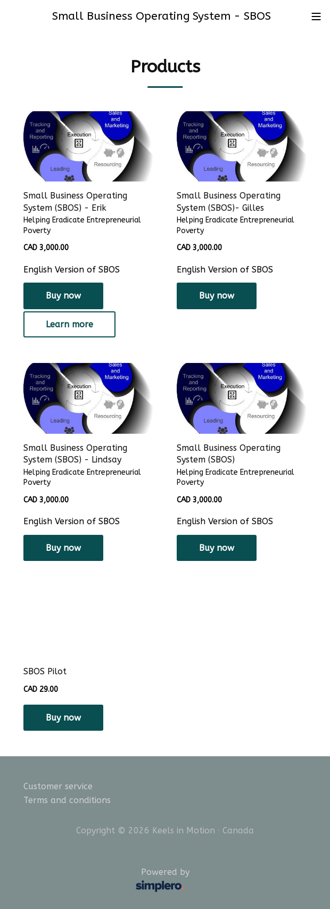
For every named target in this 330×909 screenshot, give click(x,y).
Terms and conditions (67, 800)
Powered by (108, 881)
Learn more (69, 324)
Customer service (58, 786)
